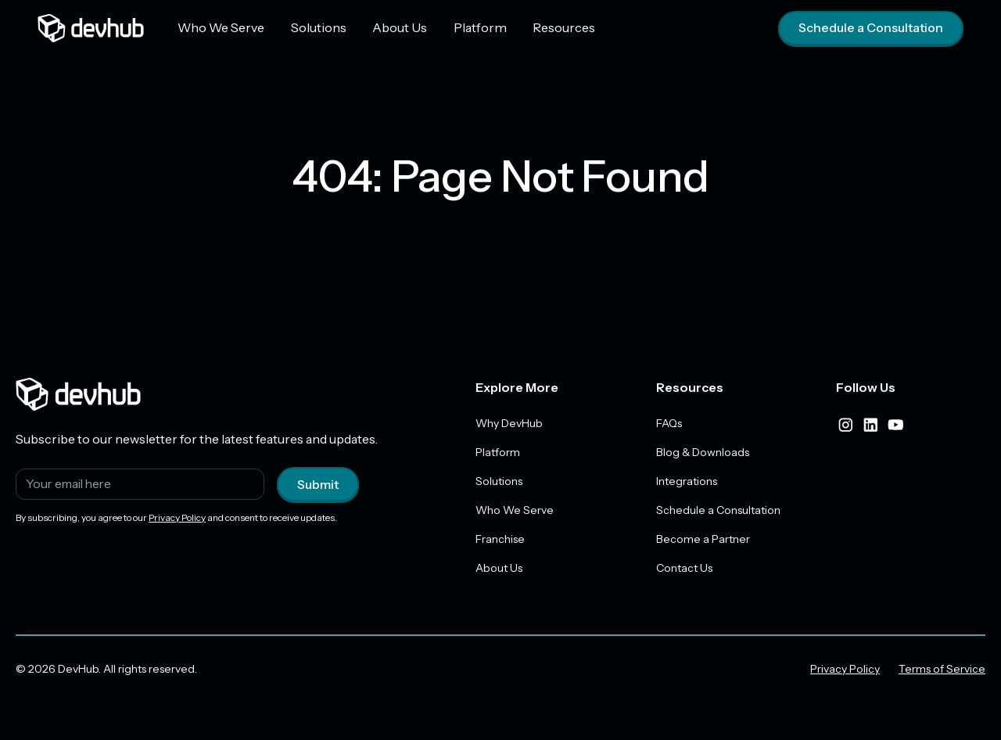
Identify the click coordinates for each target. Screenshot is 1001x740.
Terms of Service (942, 669)
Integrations (686, 481)
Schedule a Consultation (870, 28)
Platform (475, 27)
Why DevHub (509, 423)
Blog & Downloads (702, 452)
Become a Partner (703, 539)
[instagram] (845, 424)
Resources (557, 27)
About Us (397, 27)
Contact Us (684, 568)
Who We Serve (221, 27)
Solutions (317, 27)
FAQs (669, 423)
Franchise (500, 539)
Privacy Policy (177, 517)
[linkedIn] (870, 424)
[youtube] (895, 424)
